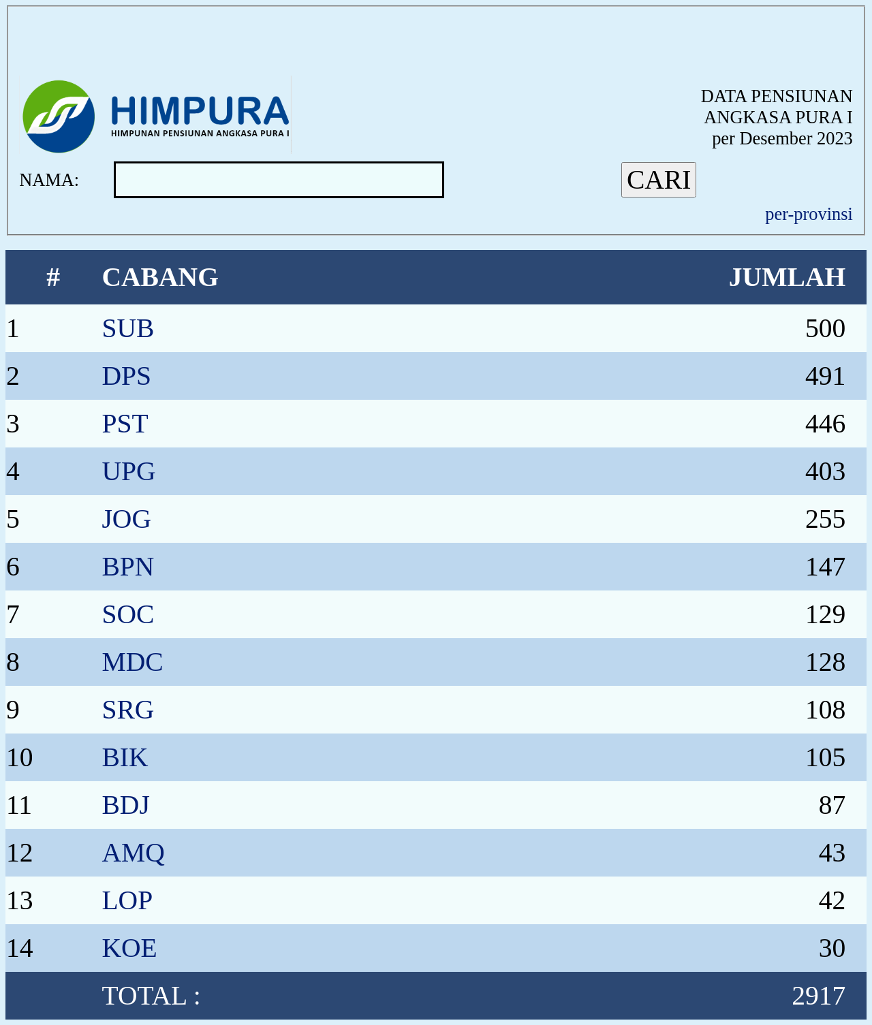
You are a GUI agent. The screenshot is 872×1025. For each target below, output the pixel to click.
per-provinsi (808, 214)
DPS (126, 376)
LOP (127, 900)
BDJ (125, 805)
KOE (129, 948)
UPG (128, 471)
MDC (132, 662)
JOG (126, 519)
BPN (128, 567)
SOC (128, 614)
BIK (125, 757)
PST (125, 424)
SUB (128, 328)
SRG (128, 710)
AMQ (133, 853)
